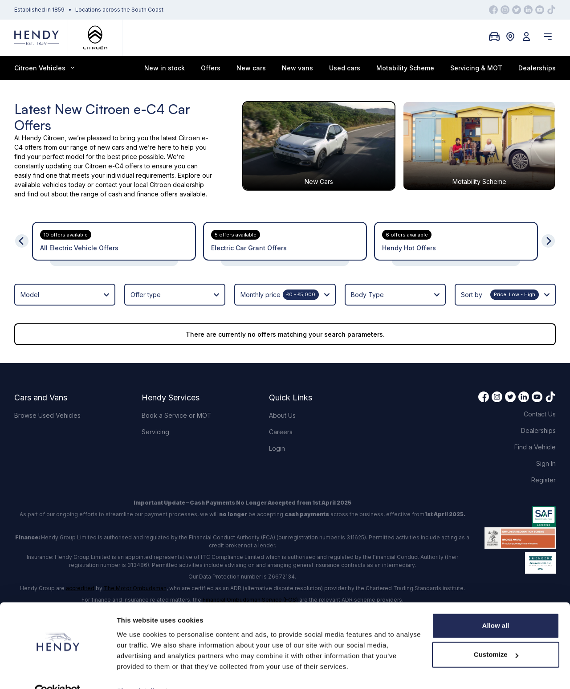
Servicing (155, 432)
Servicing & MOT (476, 68)
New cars (251, 68)
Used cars (344, 68)
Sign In (546, 463)
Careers (281, 432)
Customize (496, 635)
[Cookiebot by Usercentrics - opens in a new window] (58, 671)
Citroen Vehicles (44, 68)
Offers (210, 68)
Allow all (495, 606)
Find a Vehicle (535, 447)
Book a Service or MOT (177, 415)
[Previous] (21, 241)
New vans (297, 68)
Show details (137, 671)
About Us (282, 415)
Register (543, 480)
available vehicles (40, 184)
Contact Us (540, 414)
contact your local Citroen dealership (149, 184)
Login (277, 448)
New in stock (164, 68)
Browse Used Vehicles (47, 415)
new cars (111, 147)
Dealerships (537, 68)
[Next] (548, 241)
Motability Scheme (405, 68)
